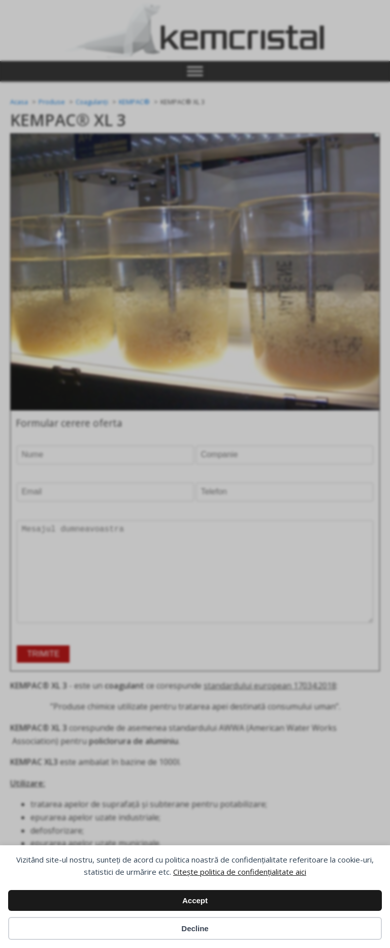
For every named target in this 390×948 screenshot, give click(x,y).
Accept (195, 900)
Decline (194, 928)
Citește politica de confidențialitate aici (239, 872)
